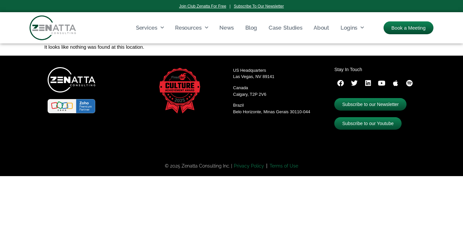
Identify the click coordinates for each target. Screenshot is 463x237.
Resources (191, 27)
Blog (251, 27)
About (321, 27)
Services (150, 27)
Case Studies (285, 27)
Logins (352, 27)
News (226, 27)
